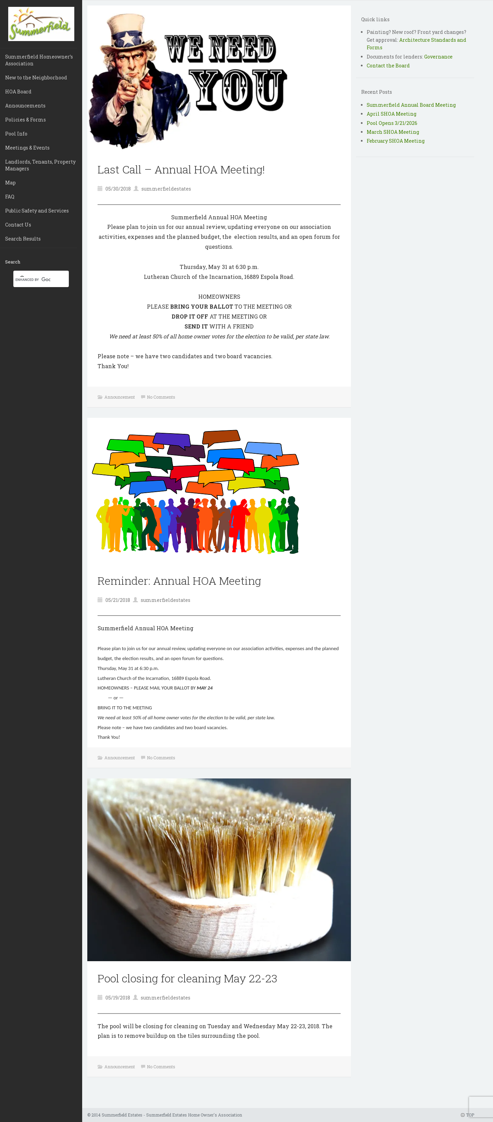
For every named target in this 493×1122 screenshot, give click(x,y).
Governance (438, 56)
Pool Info (16, 133)
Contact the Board (388, 65)
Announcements (25, 105)
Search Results (23, 238)
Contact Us (18, 224)
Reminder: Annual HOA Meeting (179, 580)
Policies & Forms (25, 119)
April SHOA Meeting (391, 114)
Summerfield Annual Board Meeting (411, 105)
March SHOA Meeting (393, 132)
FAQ (9, 196)
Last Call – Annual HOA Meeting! (181, 169)
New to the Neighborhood (36, 77)
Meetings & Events (27, 147)
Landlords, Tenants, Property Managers (40, 165)
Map (10, 182)
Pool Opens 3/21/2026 (392, 123)
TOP (467, 1115)
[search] (32, 279)
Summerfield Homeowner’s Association (39, 60)
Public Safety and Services (37, 210)
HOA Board (18, 91)
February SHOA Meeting (396, 141)
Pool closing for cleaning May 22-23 (187, 978)
